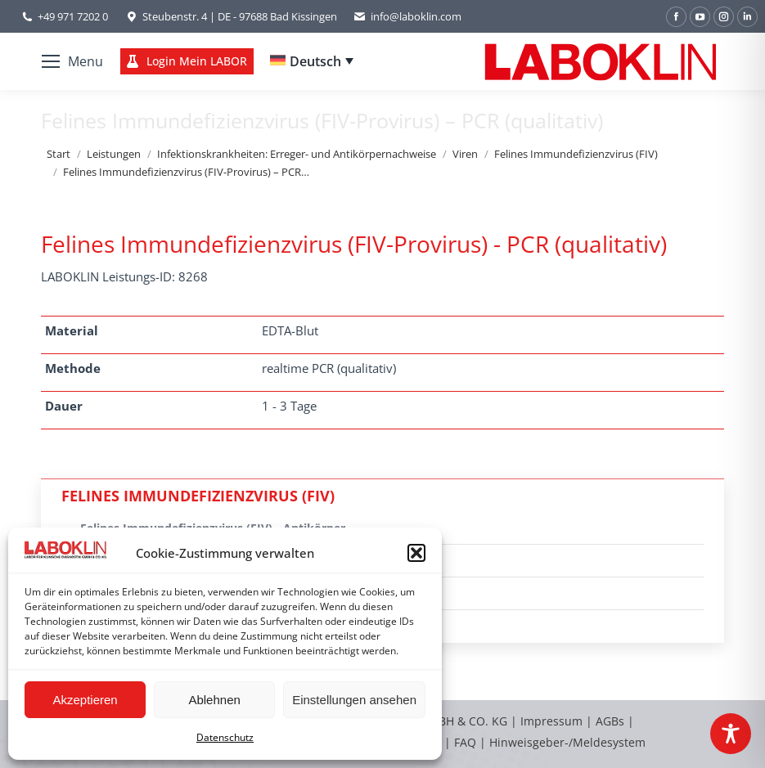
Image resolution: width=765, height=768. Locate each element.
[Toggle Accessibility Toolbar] (731, 734)
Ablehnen (214, 700)
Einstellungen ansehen (354, 700)
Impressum (551, 721)
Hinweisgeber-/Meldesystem (567, 742)
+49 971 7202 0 (73, 16)
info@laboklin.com (407, 17)
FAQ (465, 742)
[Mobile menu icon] (72, 61)
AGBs (612, 721)
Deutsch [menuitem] (315, 61)
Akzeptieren (84, 700)
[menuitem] (311, 61)
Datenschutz (225, 737)
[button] (416, 553)
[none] (311, 61)
